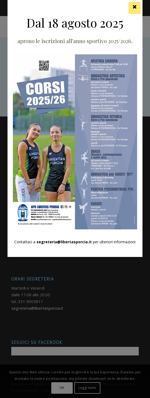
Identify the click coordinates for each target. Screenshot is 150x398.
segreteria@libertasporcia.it (64, 241)
